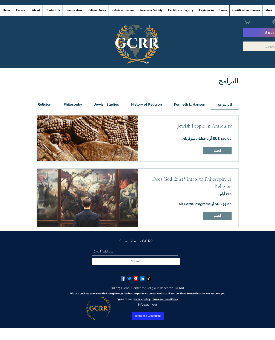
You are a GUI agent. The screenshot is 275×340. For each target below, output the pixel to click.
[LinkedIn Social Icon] (142, 278)
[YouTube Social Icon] (136, 278)
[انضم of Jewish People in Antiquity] (217, 150)
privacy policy (141, 299)
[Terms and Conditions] (148, 316)
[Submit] (136, 261)
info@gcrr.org (147, 304)
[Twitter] (129, 278)
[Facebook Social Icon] (123, 278)
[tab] (224, 104)
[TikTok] (149, 278)
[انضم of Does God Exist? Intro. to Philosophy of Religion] (217, 216)
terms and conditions (165, 299)
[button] (246, 21)
